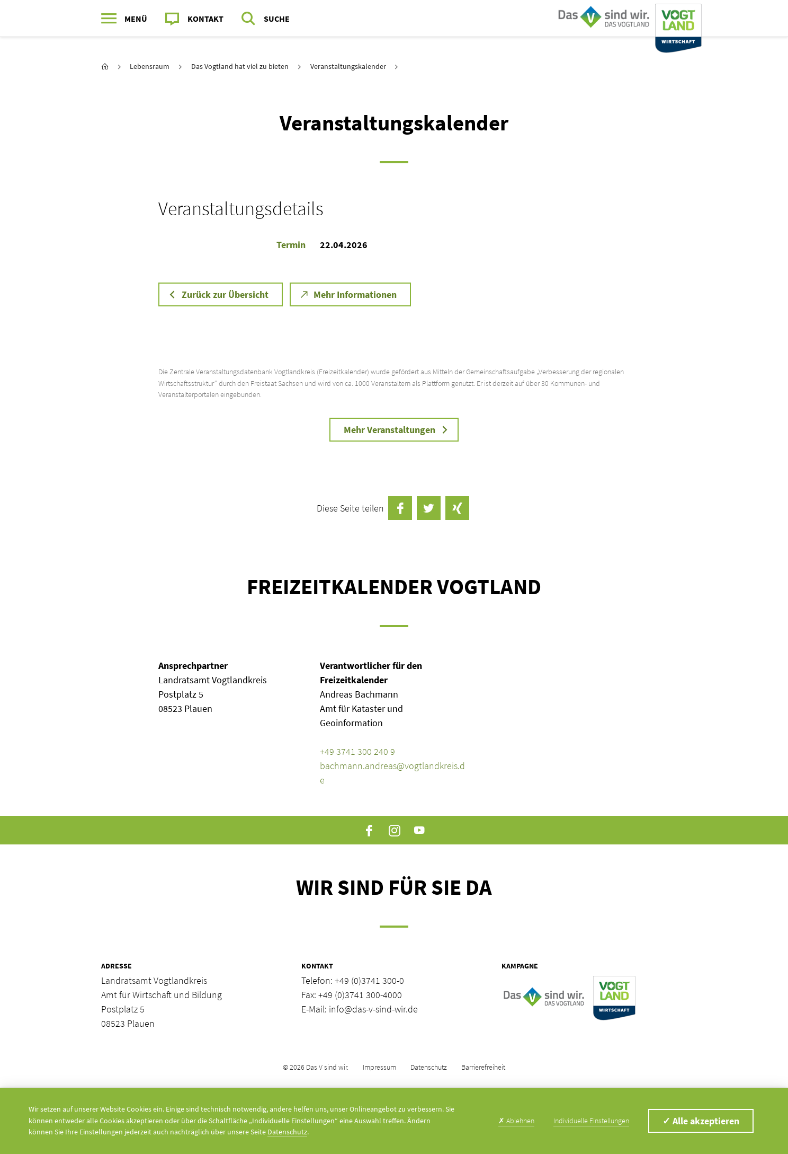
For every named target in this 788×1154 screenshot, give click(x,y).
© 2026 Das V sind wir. (315, 1067)
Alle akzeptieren (700, 1121)
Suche (277, 18)
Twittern (429, 508)
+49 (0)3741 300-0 (369, 980)
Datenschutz (428, 1067)
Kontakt (205, 18)
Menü (135, 18)
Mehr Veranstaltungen (389, 430)
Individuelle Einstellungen (591, 1120)
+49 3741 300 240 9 (357, 751)
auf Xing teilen (457, 508)
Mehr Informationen (355, 294)
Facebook (369, 830)
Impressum (379, 1067)
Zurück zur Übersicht (225, 294)
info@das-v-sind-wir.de (373, 1009)
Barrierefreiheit (483, 1067)
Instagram (394, 830)
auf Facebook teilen (400, 508)
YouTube (419, 830)
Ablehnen (516, 1120)
